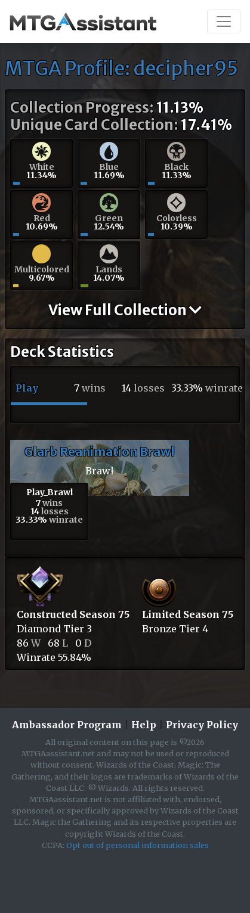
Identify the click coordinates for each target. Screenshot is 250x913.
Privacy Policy (202, 725)
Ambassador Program (67, 725)
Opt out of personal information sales (137, 845)
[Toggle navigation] (223, 21)
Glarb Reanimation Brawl (99, 451)
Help (143, 725)
